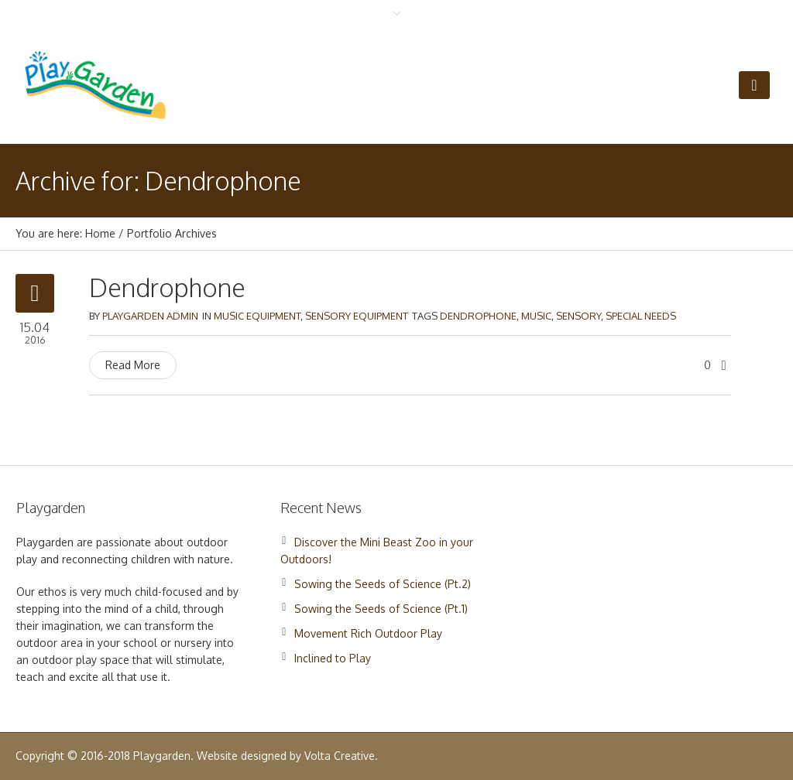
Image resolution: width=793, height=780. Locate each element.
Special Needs (641, 316)
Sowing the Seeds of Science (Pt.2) (382, 583)
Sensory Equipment (356, 316)
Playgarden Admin (150, 316)
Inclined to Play (332, 658)
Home (100, 233)
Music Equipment (257, 316)
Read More (132, 364)
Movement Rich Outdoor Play (368, 633)
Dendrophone (167, 287)
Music (536, 316)
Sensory (578, 316)
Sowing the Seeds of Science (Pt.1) (381, 608)
